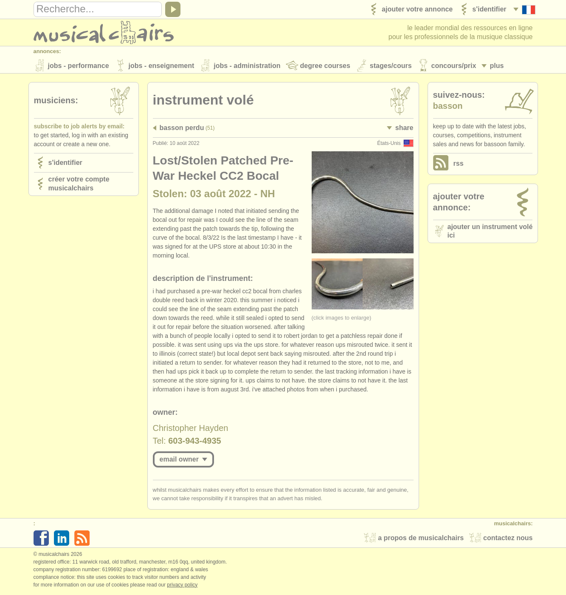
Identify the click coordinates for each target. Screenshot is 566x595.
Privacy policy (182, 586)
